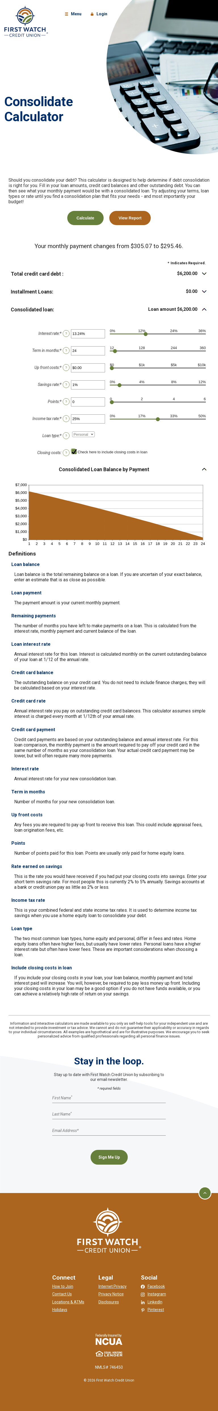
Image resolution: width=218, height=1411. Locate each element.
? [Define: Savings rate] (66, 384)
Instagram (157, 1294)
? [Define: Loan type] (66, 435)
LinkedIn (155, 1302)
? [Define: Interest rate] (66, 333)
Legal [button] (105, 1277)
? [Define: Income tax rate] (66, 418)
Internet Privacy (112, 1286)
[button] (109, 274)
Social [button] (149, 1277)
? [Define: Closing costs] (66, 452)
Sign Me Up (109, 1157)
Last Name (62, 1114)
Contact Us (62, 1294)
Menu (74, 14)
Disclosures (108, 1302)
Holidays (59, 1309)
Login (99, 14)
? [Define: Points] (66, 401)
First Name (62, 1097)
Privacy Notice (111, 1294)
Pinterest (156, 1309)
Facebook (156, 1286)
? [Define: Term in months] (66, 350)
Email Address (65, 1130)
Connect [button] (64, 1277)
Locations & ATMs (68, 1302)
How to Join (62, 1286)
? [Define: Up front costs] (66, 367)
